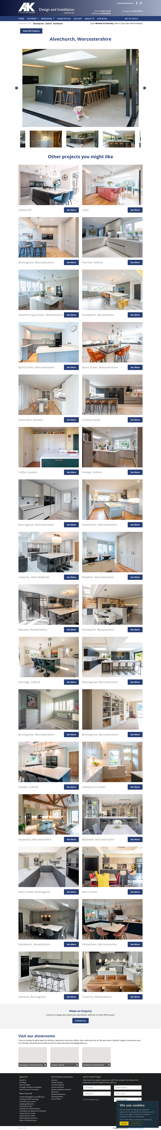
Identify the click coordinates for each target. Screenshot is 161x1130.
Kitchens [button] (32, 18)
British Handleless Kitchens (61, 1089)
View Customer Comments (29, 1089)
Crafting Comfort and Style (29, 1099)
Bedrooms (55, 1092)
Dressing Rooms (57, 1097)
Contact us (80, 1020)
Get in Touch (131, 18)
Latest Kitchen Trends (27, 1113)
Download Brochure (125, 3)
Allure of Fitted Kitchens (28, 1120)
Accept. (124, 1123)
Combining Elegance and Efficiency (32, 1097)
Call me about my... (91, 1099)
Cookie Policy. (136, 1123)
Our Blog (102, 18)
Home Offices (64, 18)
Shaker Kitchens (57, 1082)
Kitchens (54, 1080)
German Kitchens (57, 1087)
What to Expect (24, 1085)
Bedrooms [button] (47, 18)
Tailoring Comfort (25, 1106)
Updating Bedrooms (26, 1104)
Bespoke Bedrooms (58, 1094)
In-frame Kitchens (57, 1085)
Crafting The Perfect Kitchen (29, 1109)
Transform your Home (27, 1101)
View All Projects (31, 31)
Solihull (48, 23)
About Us (90, 18)
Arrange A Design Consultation (30, 1087)
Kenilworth (58, 23)
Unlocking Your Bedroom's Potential (32, 1111)
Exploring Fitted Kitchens (28, 1118)
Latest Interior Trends (27, 1116)
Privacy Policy (22, 1128)
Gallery (78, 18)
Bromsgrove (38, 23)
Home (21, 18)
